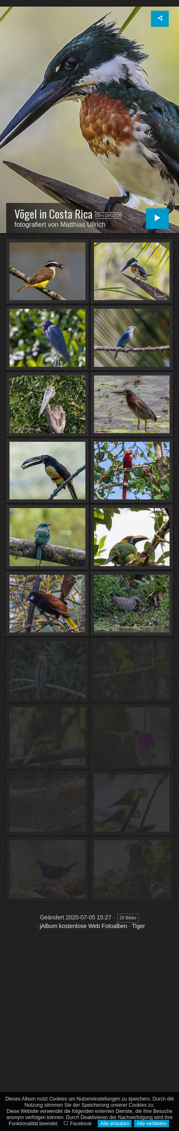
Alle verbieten (152, 1123)
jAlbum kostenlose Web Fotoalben (83, 926)
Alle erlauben (114, 1123)
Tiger (138, 926)
